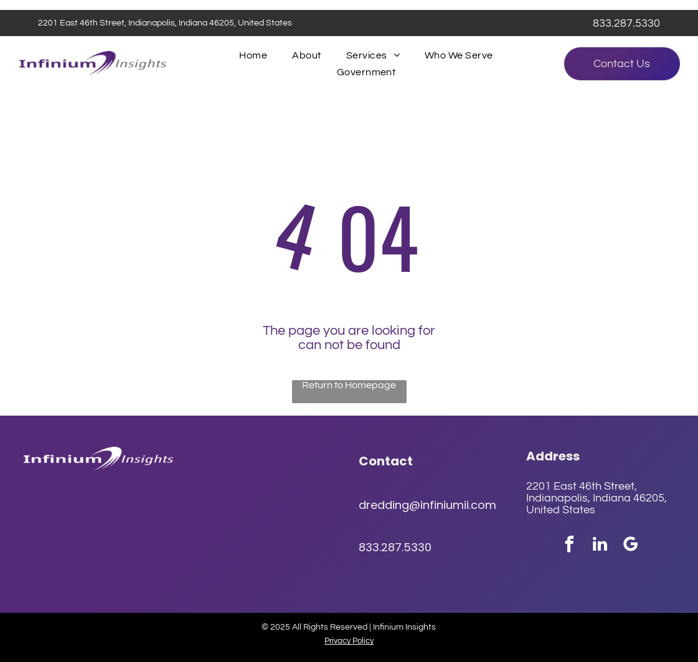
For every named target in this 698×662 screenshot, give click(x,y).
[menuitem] (253, 55)
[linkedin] (599, 546)
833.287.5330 (626, 23)
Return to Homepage (349, 385)
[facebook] (569, 546)
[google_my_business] (630, 546)
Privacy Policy (349, 640)
